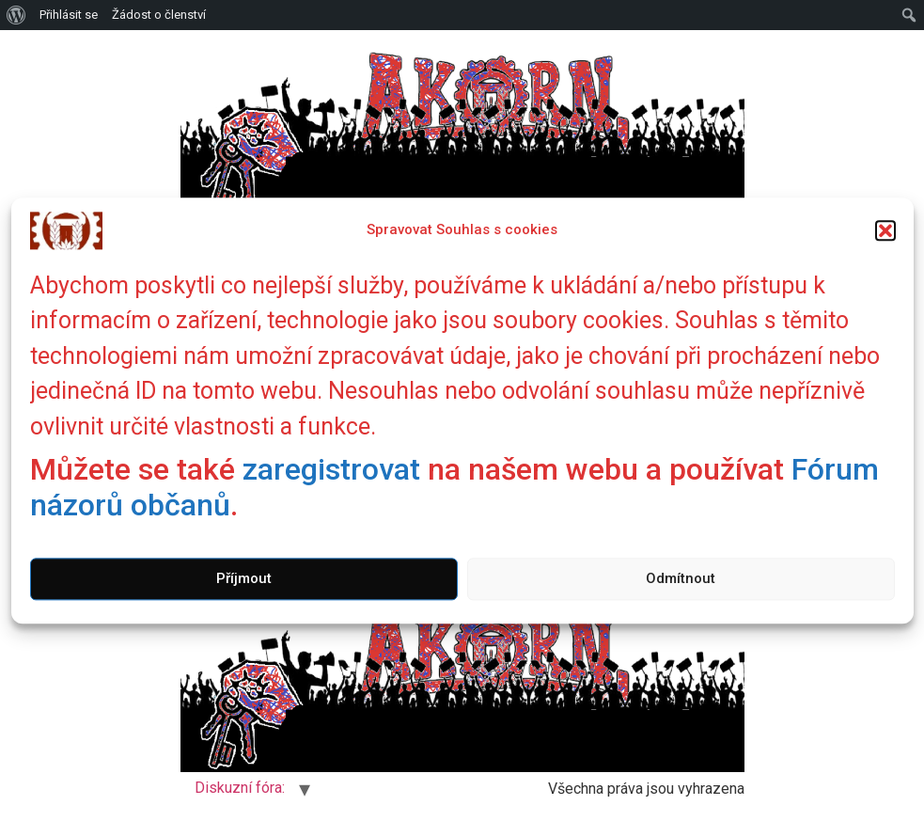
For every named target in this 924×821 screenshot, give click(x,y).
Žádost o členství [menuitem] (159, 15)
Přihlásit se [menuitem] (68, 15)
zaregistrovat (331, 469)
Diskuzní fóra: (240, 788)
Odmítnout (680, 579)
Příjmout (244, 579)
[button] (885, 230)
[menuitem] (16, 15)
